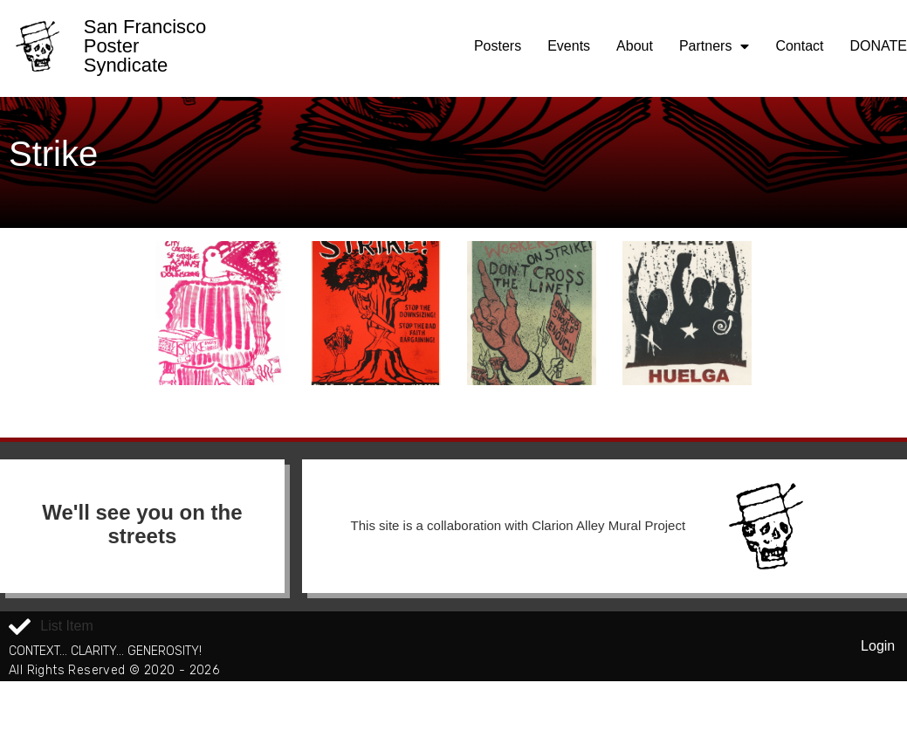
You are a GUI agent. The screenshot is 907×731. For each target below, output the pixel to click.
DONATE (878, 45)
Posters (497, 45)
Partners (714, 46)
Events (568, 45)
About (634, 45)
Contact (799, 45)
